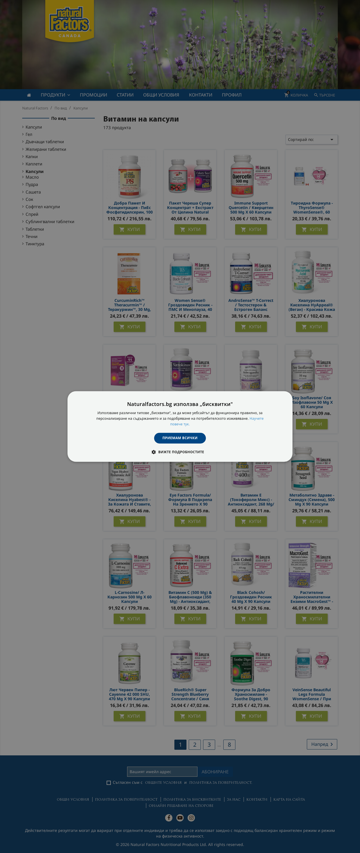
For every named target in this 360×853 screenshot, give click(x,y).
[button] (180, 452)
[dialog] (180, 426)
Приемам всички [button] (180, 438)
